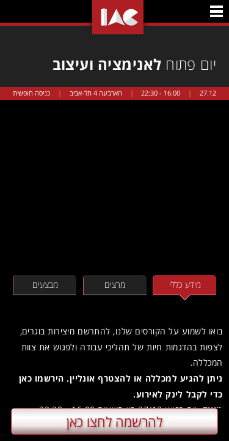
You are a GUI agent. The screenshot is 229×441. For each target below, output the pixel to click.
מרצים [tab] (114, 284)
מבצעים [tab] (45, 284)
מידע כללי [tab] (185, 284)
